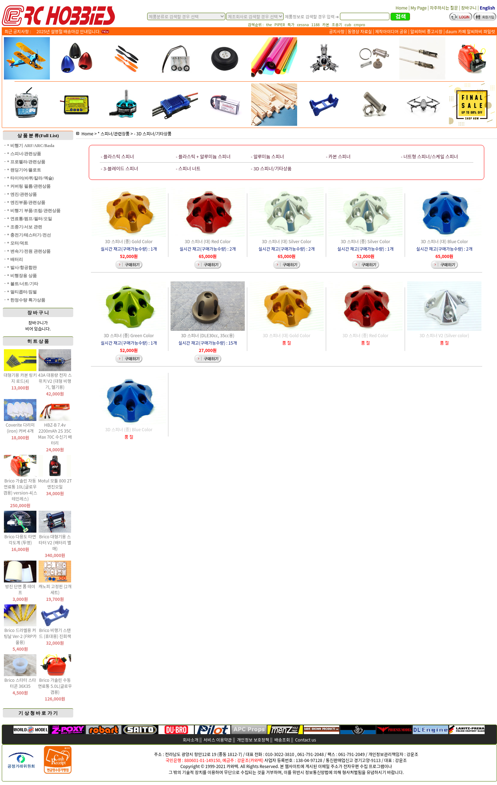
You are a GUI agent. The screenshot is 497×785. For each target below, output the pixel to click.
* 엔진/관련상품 (22, 194)
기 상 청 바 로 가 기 (38, 713)
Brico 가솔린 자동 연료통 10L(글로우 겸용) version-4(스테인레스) (20, 490)
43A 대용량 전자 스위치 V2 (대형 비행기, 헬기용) (55, 381)
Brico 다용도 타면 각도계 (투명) (20, 539)
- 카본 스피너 (338, 156)
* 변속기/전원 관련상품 (29, 251)
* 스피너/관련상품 (24, 153)
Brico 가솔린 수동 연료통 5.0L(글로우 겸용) (55, 686)
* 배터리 (15, 259)
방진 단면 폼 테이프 (20, 589)
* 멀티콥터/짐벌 (22, 291)
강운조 (412, 754)
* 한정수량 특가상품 (26, 300)
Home (84, 133)
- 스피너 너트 (188, 168)
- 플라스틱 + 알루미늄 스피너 (203, 156)
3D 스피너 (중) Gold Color (129, 241)
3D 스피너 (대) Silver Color (286, 241)
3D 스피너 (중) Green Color (129, 335)
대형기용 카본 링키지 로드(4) (20, 378)
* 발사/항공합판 (22, 267)
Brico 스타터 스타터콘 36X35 (20, 683)
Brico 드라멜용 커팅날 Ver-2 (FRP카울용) (20, 636)
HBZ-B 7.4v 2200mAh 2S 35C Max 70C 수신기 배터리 (55, 434)
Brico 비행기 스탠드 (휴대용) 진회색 (55, 633)
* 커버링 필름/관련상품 (29, 186)
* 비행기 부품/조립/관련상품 (33, 210)
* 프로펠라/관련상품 (26, 161)
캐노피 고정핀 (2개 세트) (55, 589)
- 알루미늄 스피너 (267, 156)
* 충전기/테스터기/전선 (29, 235)
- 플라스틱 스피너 (117, 156)
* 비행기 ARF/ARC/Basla (30, 145)
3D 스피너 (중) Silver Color (365, 241)
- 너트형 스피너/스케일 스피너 (429, 156)
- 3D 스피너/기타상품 (152, 133)
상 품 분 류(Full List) (38, 135)
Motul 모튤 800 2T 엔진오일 (55, 484)
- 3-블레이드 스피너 (119, 168)
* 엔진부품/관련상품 (26, 202)
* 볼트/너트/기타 (22, 283)
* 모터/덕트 (17, 243)
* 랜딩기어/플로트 (24, 170)
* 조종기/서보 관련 (24, 226)
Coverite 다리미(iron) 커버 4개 (20, 428)
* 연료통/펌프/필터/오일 (29, 218)
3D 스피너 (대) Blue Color (444, 241)
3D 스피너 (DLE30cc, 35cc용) (208, 335)
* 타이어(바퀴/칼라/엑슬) (30, 178)
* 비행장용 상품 (22, 275)
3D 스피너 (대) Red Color (208, 241)
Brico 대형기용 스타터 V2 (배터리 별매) (55, 542)
